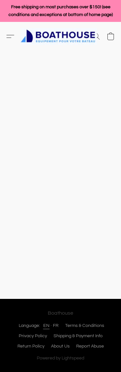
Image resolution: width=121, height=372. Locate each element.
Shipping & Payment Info (78, 336)
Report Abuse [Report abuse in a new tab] (90, 346)
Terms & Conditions (84, 325)
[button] (60, 36)
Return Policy (31, 346)
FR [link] (56, 325)
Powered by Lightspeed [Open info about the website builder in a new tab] (60, 358)
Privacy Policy (33, 336)
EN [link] (46, 325)
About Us (60, 346)
